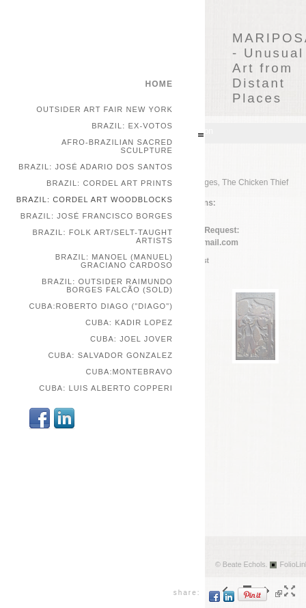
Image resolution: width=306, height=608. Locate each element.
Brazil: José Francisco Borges (96, 216)
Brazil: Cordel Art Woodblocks (94, 199)
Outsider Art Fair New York (104, 109)
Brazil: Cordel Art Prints (109, 183)
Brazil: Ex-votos (132, 126)
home (159, 84)
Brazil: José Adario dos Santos (95, 167)
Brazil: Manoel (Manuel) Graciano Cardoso (114, 261)
